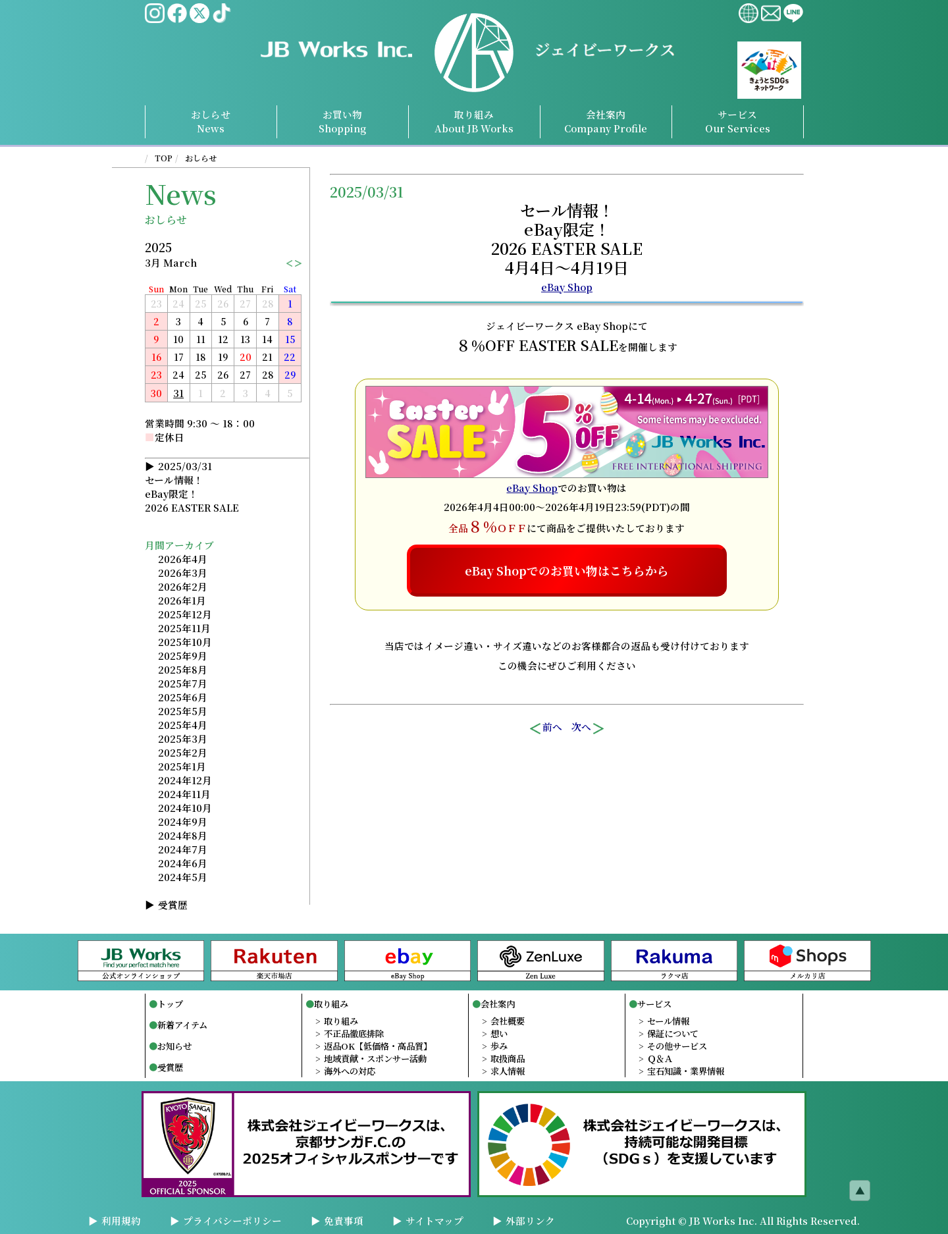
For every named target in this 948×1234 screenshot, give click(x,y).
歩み (499, 1046)
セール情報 (668, 1021)
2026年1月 (182, 600)
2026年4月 (182, 559)
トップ (170, 1004)
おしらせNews (210, 121)
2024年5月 (182, 877)
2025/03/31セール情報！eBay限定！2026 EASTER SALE (192, 486)
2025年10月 (185, 642)
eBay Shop (566, 287)
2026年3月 (182, 572)
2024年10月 (185, 808)
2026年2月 (182, 586)
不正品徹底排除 (354, 1033)
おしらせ (201, 157)
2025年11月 (184, 628)
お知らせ (174, 1046)
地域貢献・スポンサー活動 (375, 1058)
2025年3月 (182, 738)
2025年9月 (182, 655)
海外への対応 (349, 1071)
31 (178, 393)
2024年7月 (182, 849)
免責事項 (343, 1220)
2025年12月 (185, 614)
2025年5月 (182, 711)
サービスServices (737, 121)
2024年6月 (182, 863)
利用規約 (121, 1220)
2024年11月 (184, 794)
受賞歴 (173, 904)
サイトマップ (434, 1220)
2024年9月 (182, 821)
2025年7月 (182, 683)
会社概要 (507, 1021)
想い (499, 1033)
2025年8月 (182, 669)
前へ (545, 727)
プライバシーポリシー (232, 1220)
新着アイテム (182, 1025)
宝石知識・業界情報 (685, 1071)
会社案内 (498, 1004)
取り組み (474, 121)
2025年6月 (182, 697)
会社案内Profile (605, 121)
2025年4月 (182, 725)
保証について (672, 1033)
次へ (588, 727)
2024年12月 (185, 780)
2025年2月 (182, 752)
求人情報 (507, 1071)
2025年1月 (182, 766)
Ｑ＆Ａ (660, 1058)
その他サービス (677, 1046)
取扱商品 (507, 1058)
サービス (654, 1004)
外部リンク (530, 1220)
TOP (163, 157)
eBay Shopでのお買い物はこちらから (567, 570)
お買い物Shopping (342, 121)
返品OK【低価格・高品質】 (378, 1046)
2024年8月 (182, 835)
